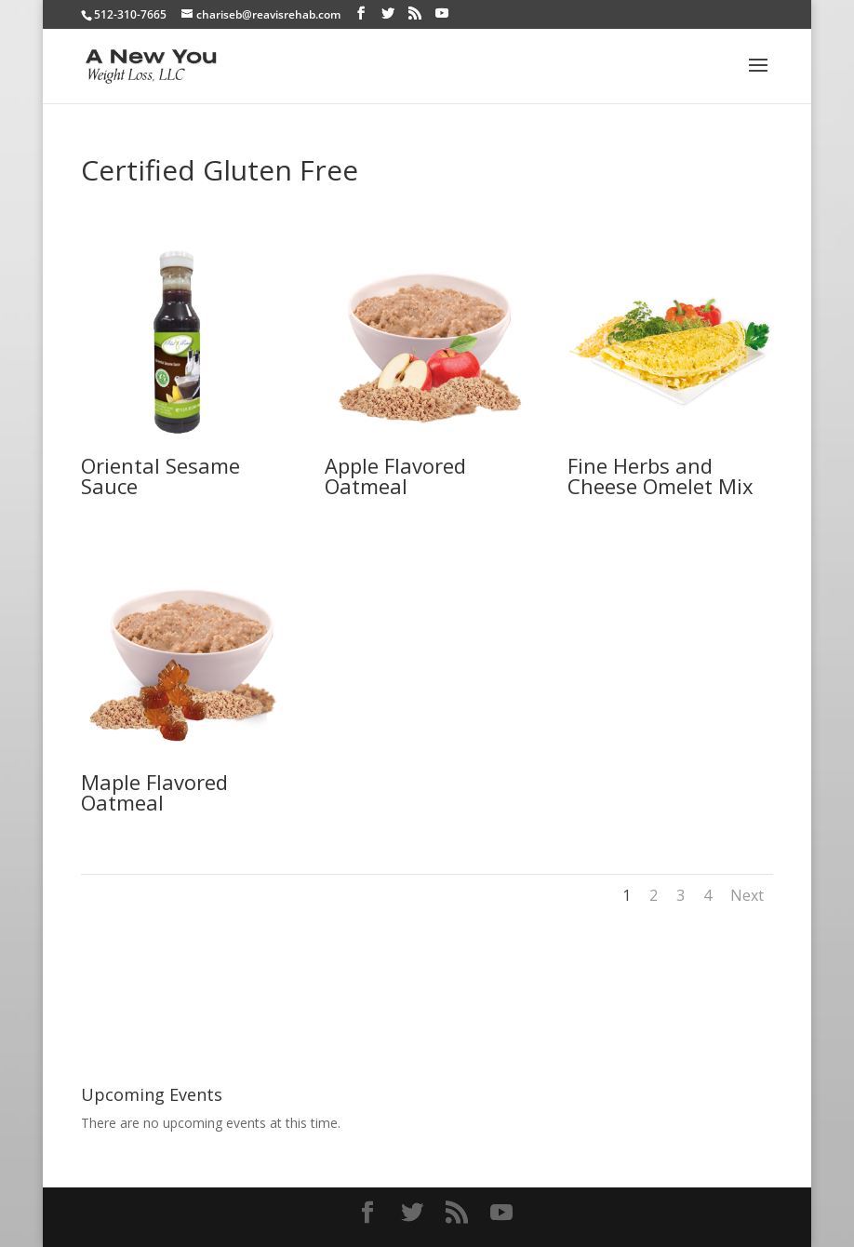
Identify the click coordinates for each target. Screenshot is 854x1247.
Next (747, 895)
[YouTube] (441, 13)
